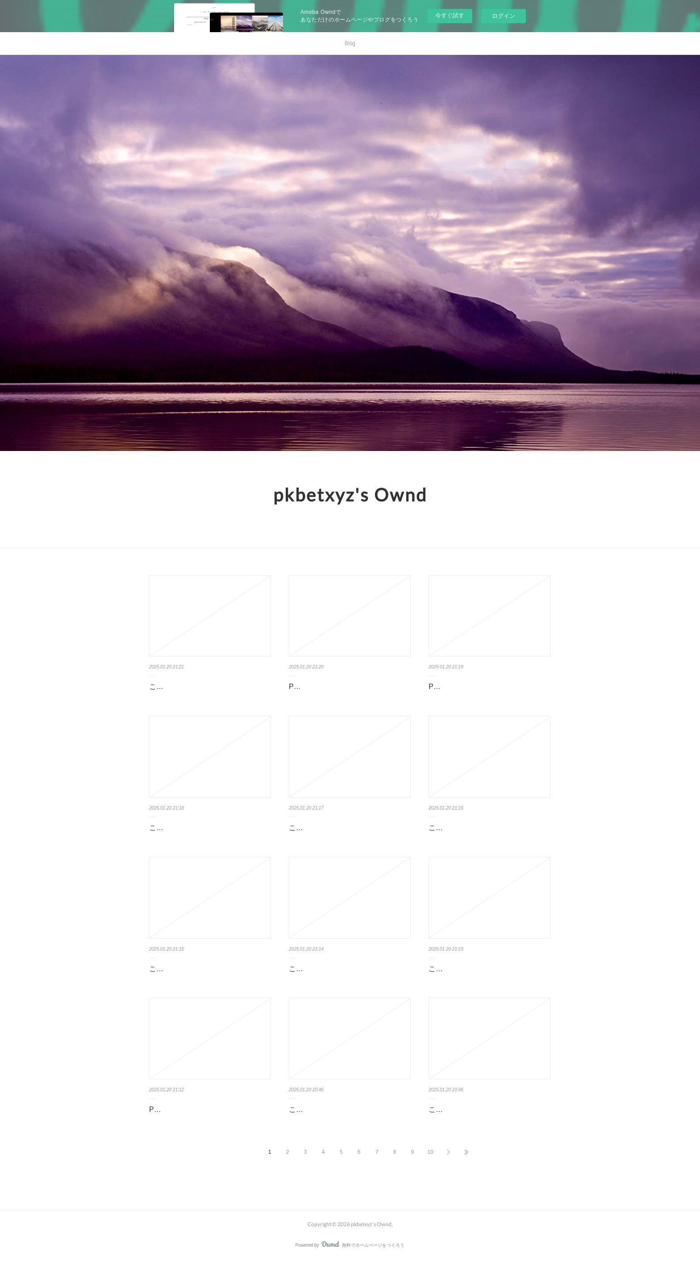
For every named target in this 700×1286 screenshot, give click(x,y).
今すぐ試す (449, 15)
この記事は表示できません (192, 686)
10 (430, 1178)
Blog (350, 43)
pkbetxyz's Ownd (350, 494)
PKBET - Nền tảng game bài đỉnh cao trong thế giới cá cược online (488, 693)
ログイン (503, 16)
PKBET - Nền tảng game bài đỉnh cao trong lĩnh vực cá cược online (348, 693)
